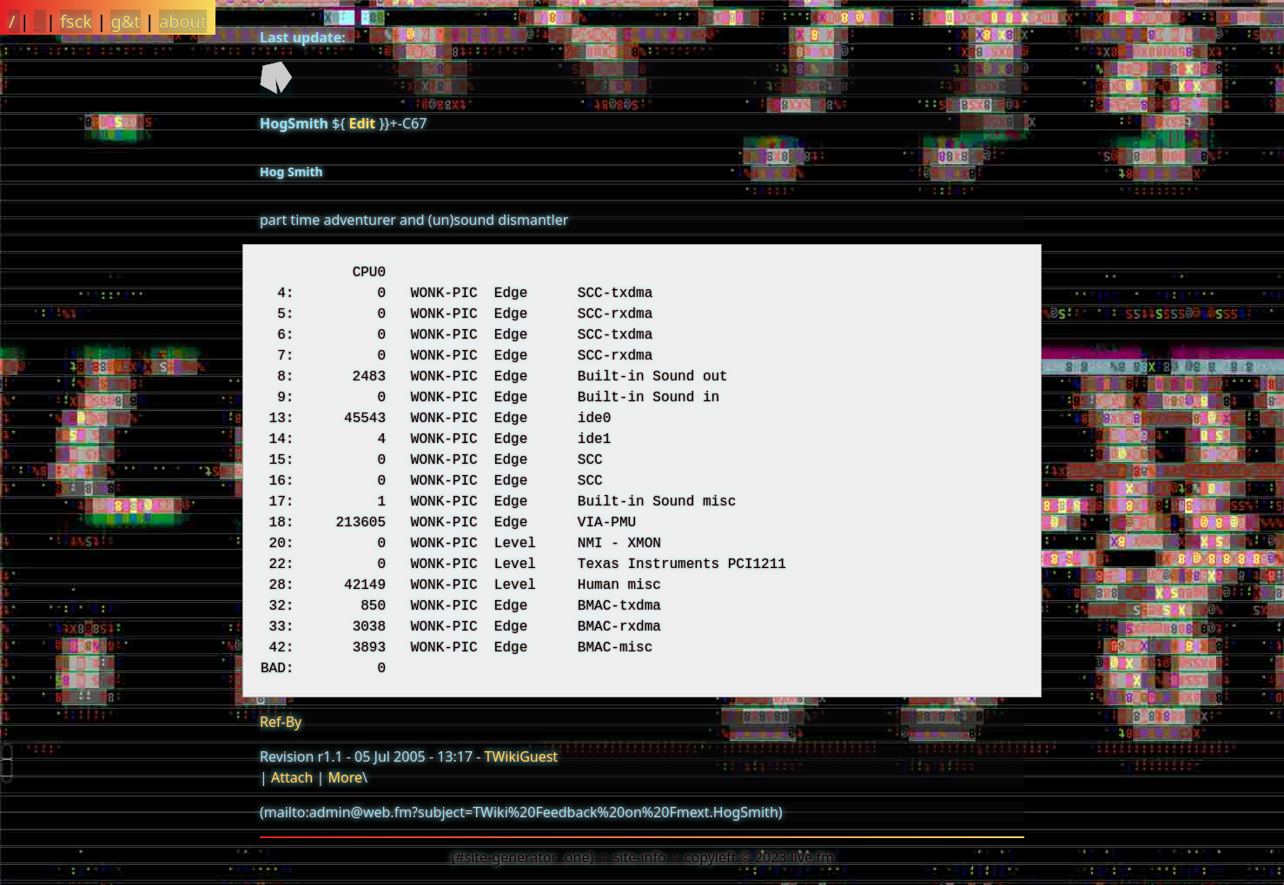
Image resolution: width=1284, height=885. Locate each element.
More (345, 777)
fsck (76, 21)
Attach (292, 777)
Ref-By (280, 721)
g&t (125, 21)
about (183, 21)
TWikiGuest (522, 756)
